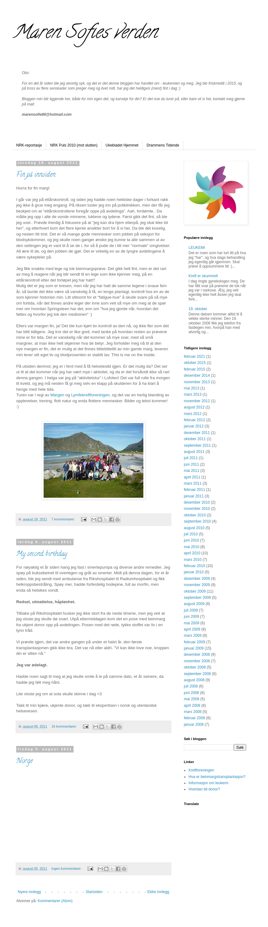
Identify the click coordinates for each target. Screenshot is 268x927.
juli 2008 (191, 686)
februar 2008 (194, 718)
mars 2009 (193, 635)
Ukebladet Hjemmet (122, 145)
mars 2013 (193, 394)
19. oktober (198, 309)
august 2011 (194, 452)
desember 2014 (197, 375)
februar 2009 (194, 642)
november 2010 (197, 508)
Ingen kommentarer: (67, 868)
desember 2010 (197, 502)
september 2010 (197, 521)
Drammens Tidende (162, 145)
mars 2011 (193, 483)
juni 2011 (191, 464)
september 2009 (197, 597)
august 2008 (194, 680)
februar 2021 (194, 356)
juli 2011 (191, 458)
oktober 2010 (195, 515)
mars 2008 (193, 712)
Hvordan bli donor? (204, 789)
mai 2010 (191, 547)
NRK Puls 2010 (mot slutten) (74, 145)
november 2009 (197, 585)
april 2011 (192, 477)
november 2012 (197, 401)
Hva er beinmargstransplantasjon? (217, 777)
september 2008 (197, 674)
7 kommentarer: (63, 519)
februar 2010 (194, 566)
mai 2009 (191, 623)
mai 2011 (191, 470)
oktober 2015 (195, 363)
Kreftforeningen (201, 770)
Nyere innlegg (29, 892)
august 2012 (194, 407)
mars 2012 (193, 414)
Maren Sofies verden (84, 34)
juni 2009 (191, 616)
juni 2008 (191, 693)
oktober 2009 (195, 591)
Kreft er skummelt (203, 276)
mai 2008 (191, 699)
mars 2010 (193, 559)
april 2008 (192, 705)
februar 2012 (194, 420)
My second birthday (41, 554)
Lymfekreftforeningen (90, 395)
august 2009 (194, 604)
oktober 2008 (195, 667)
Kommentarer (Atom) (55, 901)
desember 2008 (197, 654)
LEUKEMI (197, 247)
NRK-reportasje (29, 145)
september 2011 (197, 445)
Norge (24, 761)
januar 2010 (193, 572)
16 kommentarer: (64, 726)
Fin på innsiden (35, 175)
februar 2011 (194, 489)
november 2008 (197, 661)
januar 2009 (193, 648)
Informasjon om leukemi (208, 783)
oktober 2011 (195, 439)
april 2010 (192, 553)
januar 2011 (193, 496)
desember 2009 (197, 578)
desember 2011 (197, 433)
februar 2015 (194, 369)
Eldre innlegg (158, 892)
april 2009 (192, 629)
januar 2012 (193, 426)
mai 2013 (191, 388)
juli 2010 (191, 534)
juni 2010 (191, 540)
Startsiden (94, 892)
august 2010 (194, 528)
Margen (57, 395)
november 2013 (197, 382)
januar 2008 (193, 724)
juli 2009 (191, 610)
